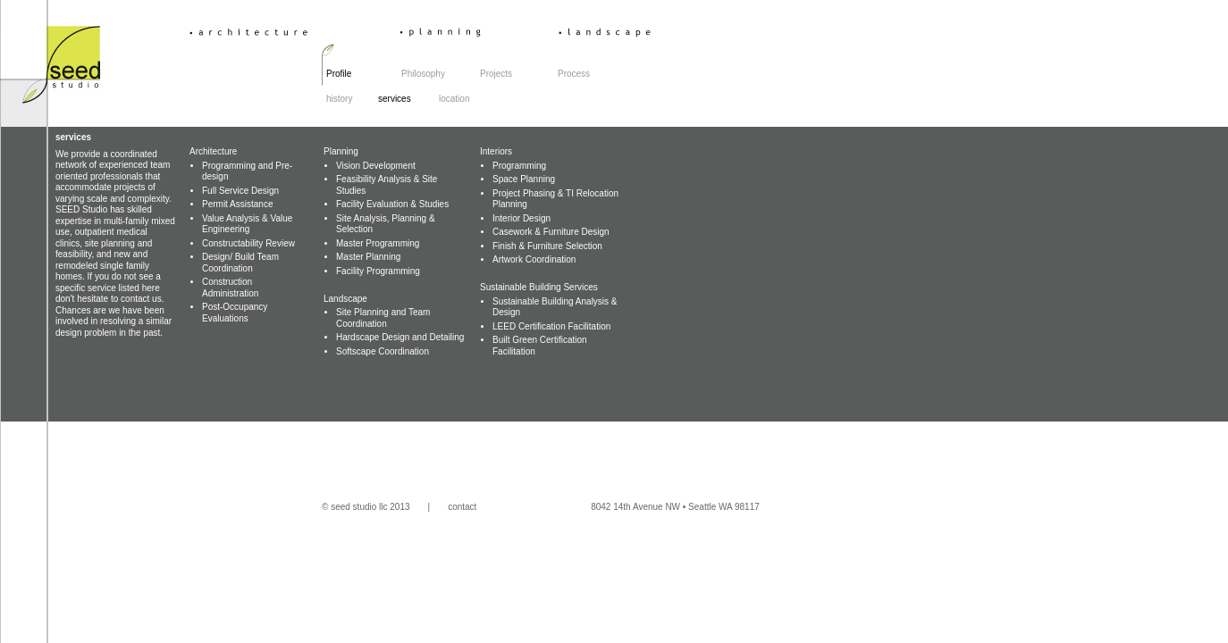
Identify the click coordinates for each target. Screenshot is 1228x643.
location (454, 99)
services (406, 99)
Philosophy (423, 74)
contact (462, 507)
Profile (338, 74)
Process (574, 74)
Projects (496, 74)
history (339, 99)
